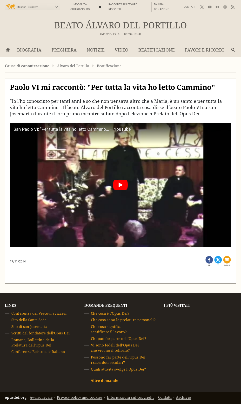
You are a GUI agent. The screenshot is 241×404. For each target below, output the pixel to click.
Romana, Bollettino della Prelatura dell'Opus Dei (32, 342)
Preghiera (64, 49)
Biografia (29, 49)
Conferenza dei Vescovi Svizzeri (39, 313)
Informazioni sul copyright (130, 398)
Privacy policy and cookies (79, 398)
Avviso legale (41, 398)
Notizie (96, 49)
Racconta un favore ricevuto (122, 7)
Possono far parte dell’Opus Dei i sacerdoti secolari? (118, 360)
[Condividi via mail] (227, 261)
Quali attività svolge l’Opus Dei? (118, 369)
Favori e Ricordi (204, 49)
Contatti (190, 6)
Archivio (183, 398)
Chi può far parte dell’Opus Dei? (118, 339)
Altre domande (104, 380)
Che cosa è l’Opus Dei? (110, 313)
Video (121, 49)
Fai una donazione (161, 7)
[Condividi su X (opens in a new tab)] (218, 261)
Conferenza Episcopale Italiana (38, 352)
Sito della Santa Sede (29, 320)
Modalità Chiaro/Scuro (80, 7)
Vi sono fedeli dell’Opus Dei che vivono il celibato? (115, 347)
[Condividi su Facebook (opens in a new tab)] (209, 261)
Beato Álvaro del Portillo (120, 25)
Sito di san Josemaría (29, 327)
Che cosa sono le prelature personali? (123, 320)
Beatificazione (156, 49)
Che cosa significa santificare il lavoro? (109, 329)
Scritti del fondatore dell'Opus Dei (40, 333)
